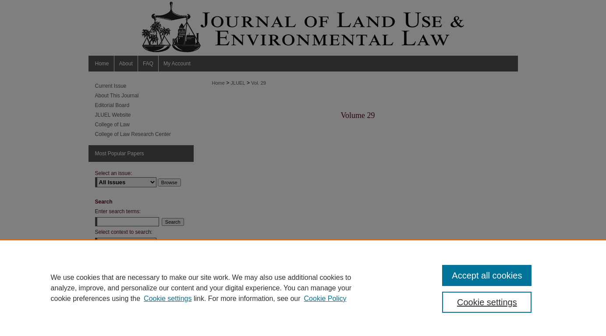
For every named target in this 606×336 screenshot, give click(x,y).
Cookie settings (167, 298)
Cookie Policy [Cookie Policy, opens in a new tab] (325, 298)
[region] (303, 287)
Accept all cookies (487, 275)
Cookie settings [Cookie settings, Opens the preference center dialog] (487, 302)
